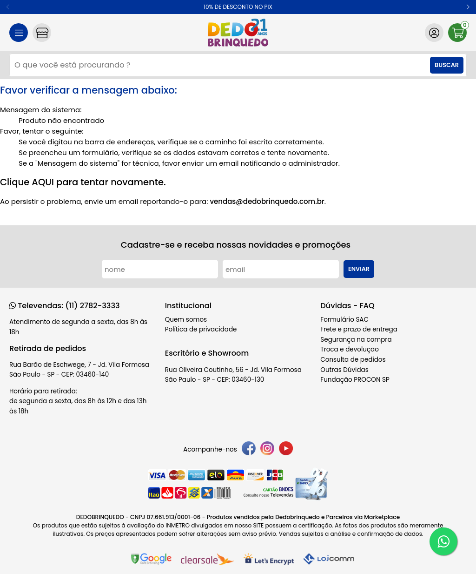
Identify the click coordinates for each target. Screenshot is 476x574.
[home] (238, 33)
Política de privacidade (201, 329)
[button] (467, 7)
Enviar (359, 269)
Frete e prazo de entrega (358, 329)
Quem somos (186, 319)
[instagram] (267, 450)
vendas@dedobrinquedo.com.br (267, 201)
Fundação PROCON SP (354, 379)
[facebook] (249, 450)
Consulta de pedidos (352, 359)
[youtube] (286, 450)
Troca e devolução (349, 349)
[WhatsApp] (443, 541)
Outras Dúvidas (344, 369)
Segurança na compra (355, 339)
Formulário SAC (344, 319)
